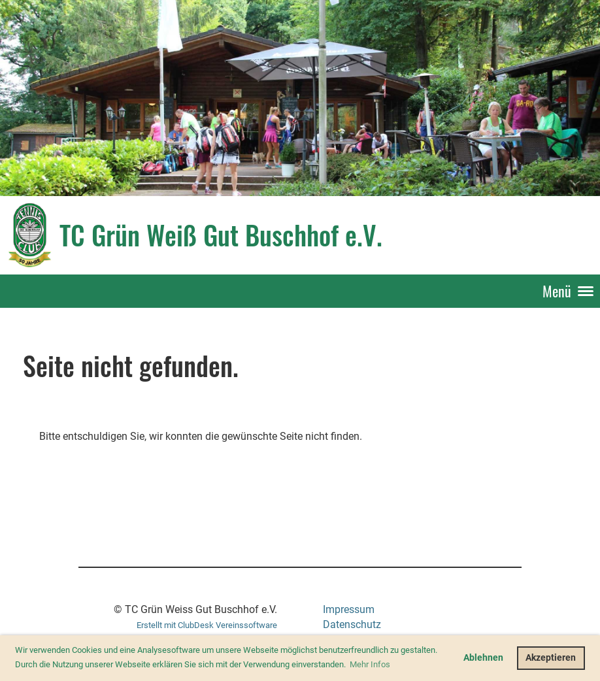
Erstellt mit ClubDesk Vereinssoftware (207, 625)
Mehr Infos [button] (370, 664)
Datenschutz (352, 624)
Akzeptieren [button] (550, 657)
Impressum (349, 609)
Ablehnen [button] (483, 657)
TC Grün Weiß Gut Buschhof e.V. (220, 234)
